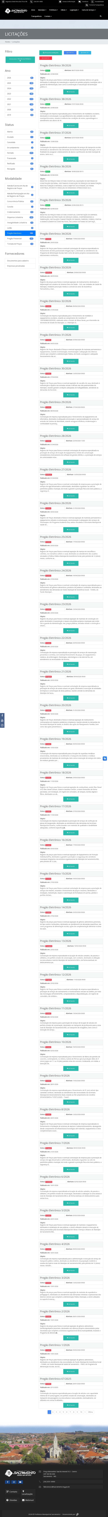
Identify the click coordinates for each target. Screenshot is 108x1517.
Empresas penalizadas (16, 266)
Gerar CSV (84, 52)
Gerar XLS (70, 52)
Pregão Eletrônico (20, 60)
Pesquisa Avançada (50, 53)
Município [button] (42, 10)
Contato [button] (48, 16)
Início (33, 10)
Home (7, 42)
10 (81, 1412)
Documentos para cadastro (18, 261)
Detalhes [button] (71, 92)
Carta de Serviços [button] (89, 10)
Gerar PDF (45, 58)
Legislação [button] (74, 10)
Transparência (36, 16)
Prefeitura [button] (53, 10)
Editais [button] (64, 10)
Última (90, 1412)
